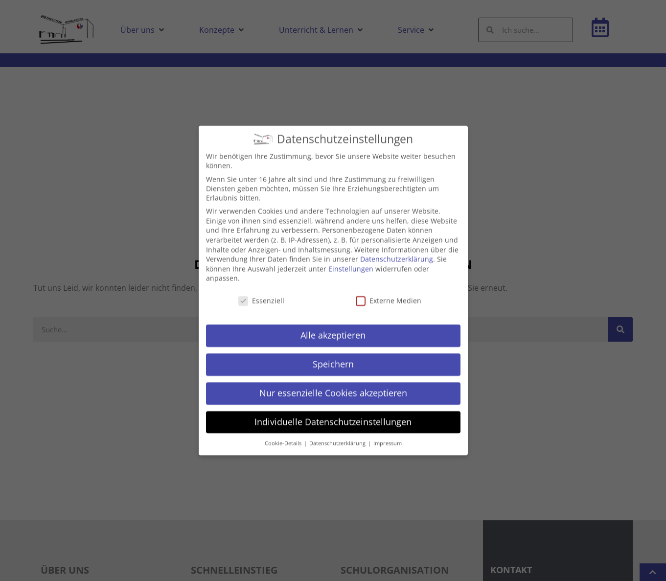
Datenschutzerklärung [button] (338, 433)
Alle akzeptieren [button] (333, 325)
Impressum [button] (387, 433)
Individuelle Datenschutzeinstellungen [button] (333, 412)
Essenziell (261, 291)
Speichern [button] (333, 354)
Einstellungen (350, 259)
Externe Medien (388, 291)
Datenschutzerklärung (396, 250)
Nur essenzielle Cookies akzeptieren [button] (333, 383)
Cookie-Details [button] (284, 433)
